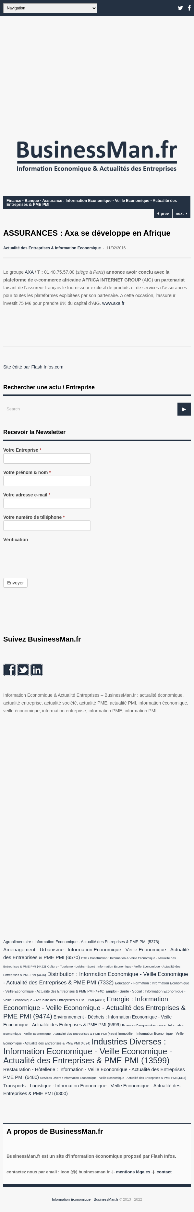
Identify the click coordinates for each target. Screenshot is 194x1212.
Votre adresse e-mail (26, 495)
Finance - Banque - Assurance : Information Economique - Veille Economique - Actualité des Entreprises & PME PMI (91, 202)
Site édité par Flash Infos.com (33, 366)
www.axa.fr (113, 303)
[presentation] (52, 555)
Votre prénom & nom (27, 472)
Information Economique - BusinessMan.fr (85, 1199)
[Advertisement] (97, 74)
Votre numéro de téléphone (34, 517)
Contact (164, 1171)
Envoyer (15, 582)
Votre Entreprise (22, 450)
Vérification (15, 539)
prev (163, 213)
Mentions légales (133, 1171)
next (181, 213)
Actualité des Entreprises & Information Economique (52, 248)
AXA (29, 272)
